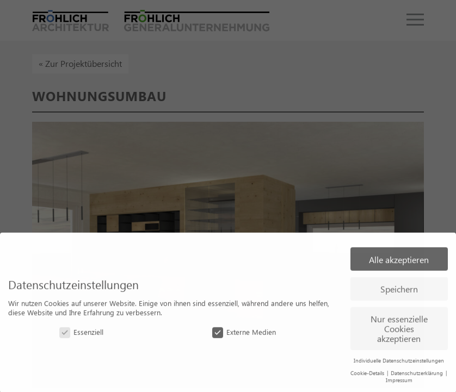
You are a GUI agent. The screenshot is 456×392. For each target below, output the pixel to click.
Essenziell (81, 334)
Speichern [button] (399, 291)
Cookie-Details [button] (368, 375)
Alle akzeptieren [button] (399, 262)
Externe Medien (244, 334)
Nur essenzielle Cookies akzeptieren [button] (399, 331)
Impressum (399, 383)
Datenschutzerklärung (418, 375)
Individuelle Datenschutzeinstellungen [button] (399, 362)
